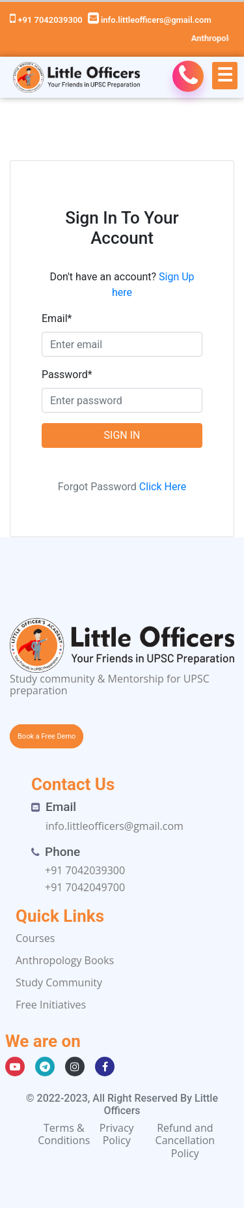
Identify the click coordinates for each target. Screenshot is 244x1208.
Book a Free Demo (46, 736)
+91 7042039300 (46, 20)
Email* (57, 318)
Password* (67, 374)
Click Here (162, 486)
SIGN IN (122, 435)
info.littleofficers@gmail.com (149, 20)
